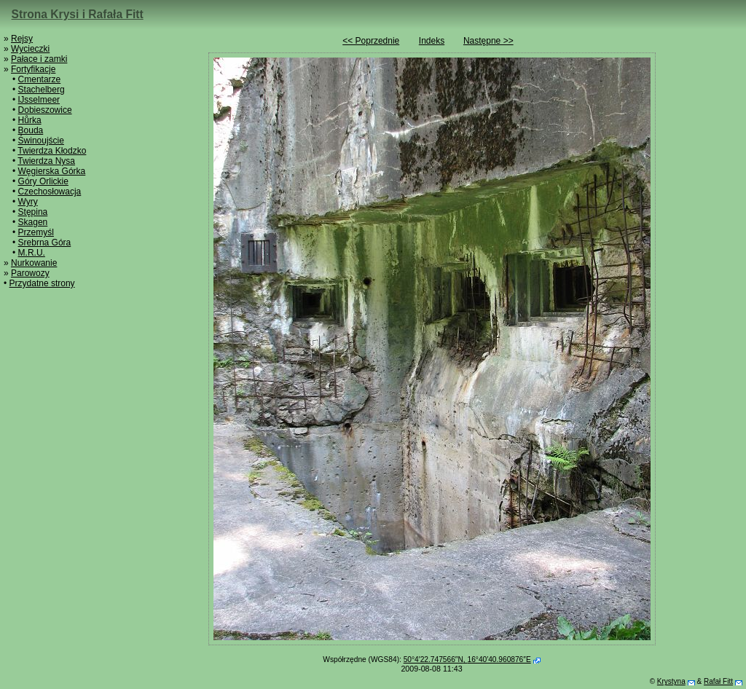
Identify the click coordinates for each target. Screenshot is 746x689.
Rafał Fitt (718, 681)
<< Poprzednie (370, 41)
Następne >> (488, 41)
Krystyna (671, 681)
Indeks (431, 41)
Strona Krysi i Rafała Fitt (78, 14)
